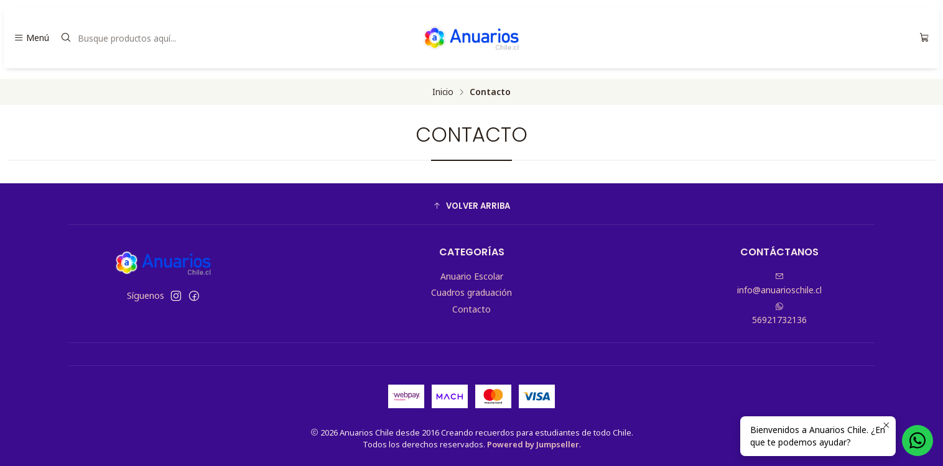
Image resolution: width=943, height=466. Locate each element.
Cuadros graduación (471, 292)
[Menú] (31, 38)
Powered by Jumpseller (533, 444)
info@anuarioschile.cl (779, 284)
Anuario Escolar (471, 276)
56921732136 (779, 314)
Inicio (442, 92)
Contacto (471, 309)
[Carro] (924, 38)
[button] (471, 205)
